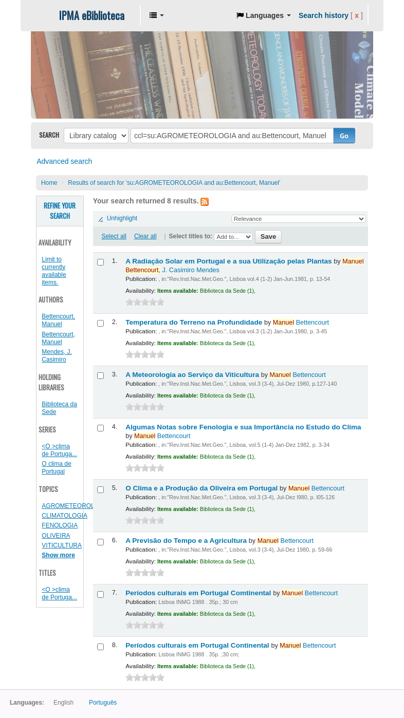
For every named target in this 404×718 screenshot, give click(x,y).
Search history (323, 15)
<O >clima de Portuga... (59, 450)
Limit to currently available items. (54, 271)
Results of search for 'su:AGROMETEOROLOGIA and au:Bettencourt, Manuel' (174, 182)
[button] (157, 15)
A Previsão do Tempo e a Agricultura (187, 540)
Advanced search (64, 161)
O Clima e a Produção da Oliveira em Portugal (202, 488)
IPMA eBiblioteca (91, 15)
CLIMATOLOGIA (64, 515)
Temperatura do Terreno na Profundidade (194, 322)
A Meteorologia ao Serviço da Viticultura (193, 375)
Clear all (145, 236)
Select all (114, 236)
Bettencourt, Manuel (58, 320)
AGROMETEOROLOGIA (75, 505)
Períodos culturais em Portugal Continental (198, 645)
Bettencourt (301, 322)
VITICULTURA (62, 545)
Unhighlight (122, 218)
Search (49, 134)
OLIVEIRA (56, 535)
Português (103, 702)
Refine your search (60, 211)
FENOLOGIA (60, 525)
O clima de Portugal (56, 467)
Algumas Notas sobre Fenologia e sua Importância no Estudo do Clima (243, 427)
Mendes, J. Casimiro (57, 355)
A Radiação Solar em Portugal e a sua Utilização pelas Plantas (229, 261)
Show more (58, 555)
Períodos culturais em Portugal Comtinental (199, 593)
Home (49, 182)
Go (344, 135)
